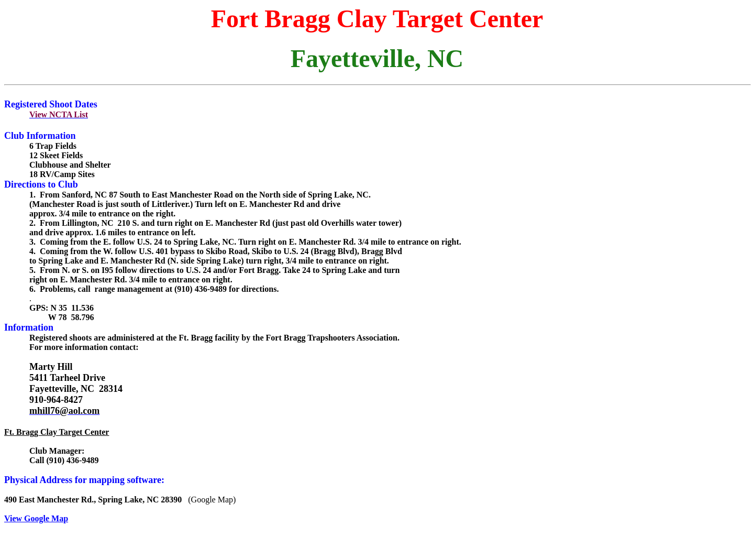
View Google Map (36, 518)
